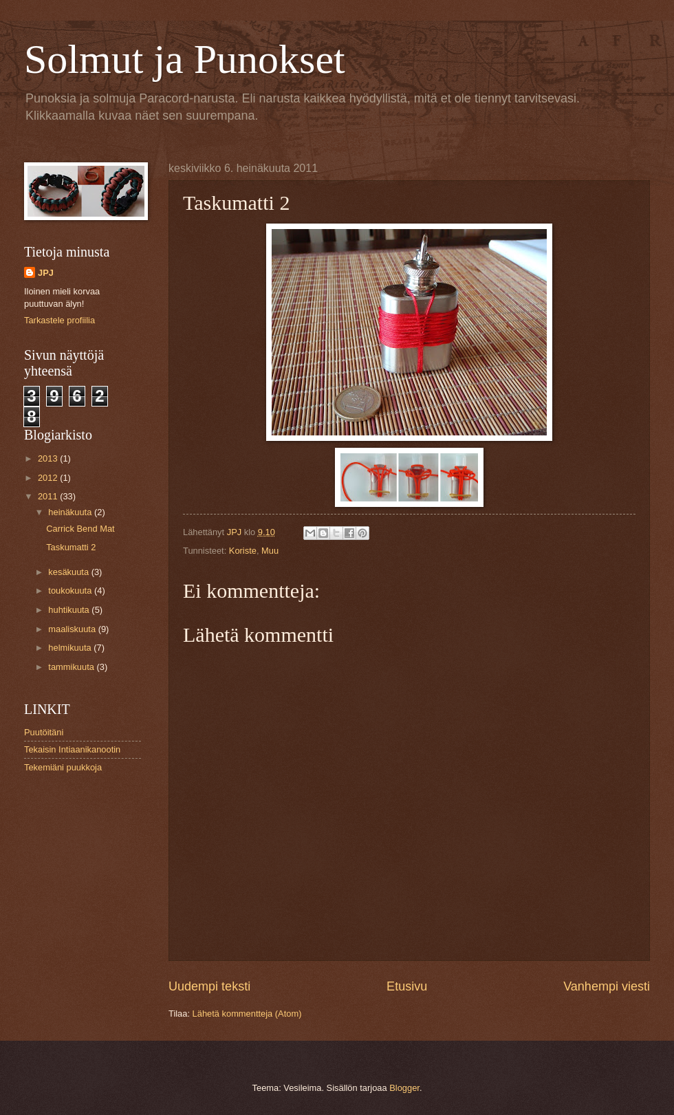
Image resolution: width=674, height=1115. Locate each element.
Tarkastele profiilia (59, 320)
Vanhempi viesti (606, 986)
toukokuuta (71, 590)
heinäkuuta (71, 512)
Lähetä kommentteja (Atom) (247, 1013)
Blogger (404, 1088)
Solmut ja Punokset (184, 59)
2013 (49, 458)
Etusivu (407, 986)
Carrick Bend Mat (80, 528)
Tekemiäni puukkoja (63, 767)
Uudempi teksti (209, 986)
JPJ (46, 273)
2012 (49, 478)
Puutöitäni (43, 732)
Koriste (243, 550)
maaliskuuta (73, 629)
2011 (49, 496)
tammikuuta (72, 667)
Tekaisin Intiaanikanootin (72, 749)
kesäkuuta (69, 572)
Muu (270, 550)
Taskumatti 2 (71, 547)
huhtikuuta (69, 610)
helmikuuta (71, 647)
